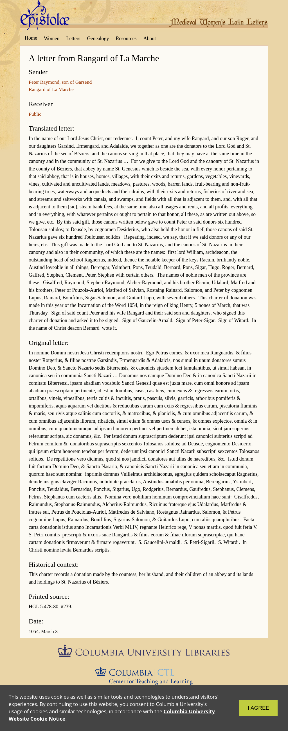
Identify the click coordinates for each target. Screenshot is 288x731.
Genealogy (98, 38)
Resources (126, 38)
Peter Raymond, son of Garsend (60, 82)
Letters (73, 38)
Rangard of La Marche (51, 89)
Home (31, 38)
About (149, 38)
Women (52, 38)
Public (35, 114)
